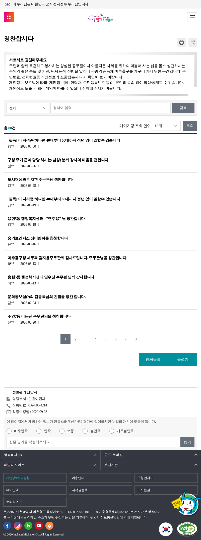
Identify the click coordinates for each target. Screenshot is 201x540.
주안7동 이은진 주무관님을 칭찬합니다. (40, 316)
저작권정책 (80, 490)
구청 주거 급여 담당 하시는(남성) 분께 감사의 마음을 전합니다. (58, 160)
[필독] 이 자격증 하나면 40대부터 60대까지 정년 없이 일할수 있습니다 (64, 140)
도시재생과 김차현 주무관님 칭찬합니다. (40, 179)
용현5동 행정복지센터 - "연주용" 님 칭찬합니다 (46, 219)
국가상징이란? (172, 525)
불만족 (95, 431)
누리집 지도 (14, 502)
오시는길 (143, 490)
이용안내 (78, 478)
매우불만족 (125, 431)
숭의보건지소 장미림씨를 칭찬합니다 (38, 238)
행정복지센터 (14, 455)
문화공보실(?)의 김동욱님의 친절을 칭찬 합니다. (47, 297)
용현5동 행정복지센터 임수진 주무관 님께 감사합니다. (51, 277)
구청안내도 (145, 478)
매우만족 (21, 431)
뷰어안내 (12, 490)
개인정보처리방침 (17, 478)
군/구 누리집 (114, 455)
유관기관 (111, 465)
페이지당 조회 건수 (135, 126)
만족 (47, 431)
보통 (70, 431)
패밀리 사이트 (14, 465)
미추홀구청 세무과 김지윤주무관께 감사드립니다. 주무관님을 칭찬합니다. (67, 258)
